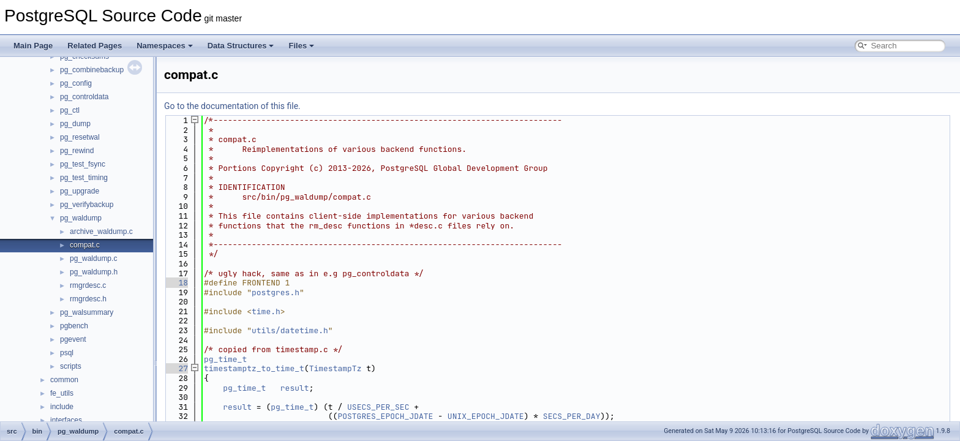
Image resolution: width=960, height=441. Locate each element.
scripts (70, 366)
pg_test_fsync (82, 164)
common (64, 379)
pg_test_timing (84, 177)
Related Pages (94, 45)
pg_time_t (225, 359)
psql (66, 353)
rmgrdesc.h (88, 299)
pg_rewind (77, 150)
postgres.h (275, 292)
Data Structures (241, 45)
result (294, 388)
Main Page (33, 45)
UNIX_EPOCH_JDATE (486, 416)
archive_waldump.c (101, 231)
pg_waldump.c (93, 258)
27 (176, 368)
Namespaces (165, 45)
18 (176, 282)
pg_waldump (81, 218)
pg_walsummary (86, 312)
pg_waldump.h (94, 272)
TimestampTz (335, 368)
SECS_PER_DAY (572, 416)
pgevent (73, 339)
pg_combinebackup (92, 70)
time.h (266, 311)
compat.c (85, 245)
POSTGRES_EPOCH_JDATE (385, 416)
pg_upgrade (79, 191)
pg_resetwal (80, 137)
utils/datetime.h (290, 330)
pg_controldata (84, 96)
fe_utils (61, 393)
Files (301, 45)
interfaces (66, 420)
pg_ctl (70, 110)
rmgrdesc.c (88, 285)
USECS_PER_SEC (378, 407)
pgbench (74, 326)
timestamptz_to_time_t (254, 368)
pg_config (76, 83)
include (61, 406)
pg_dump (75, 123)
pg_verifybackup (86, 204)
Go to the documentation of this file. (232, 106)
